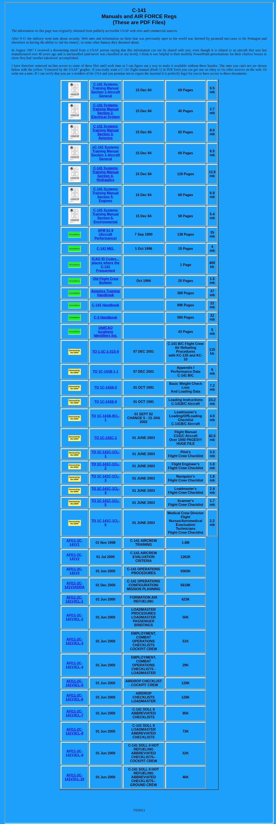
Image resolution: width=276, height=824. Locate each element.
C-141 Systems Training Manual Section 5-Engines (105, 195)
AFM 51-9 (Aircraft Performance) (105, 234)
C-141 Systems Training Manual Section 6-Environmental (105, 216)
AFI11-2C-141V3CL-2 (74, 617)
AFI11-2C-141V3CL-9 (74, 753)
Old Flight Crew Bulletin (105, 281)
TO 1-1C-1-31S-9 (105, 351)
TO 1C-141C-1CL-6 (105, 523)
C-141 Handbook (105, 305)
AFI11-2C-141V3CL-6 (74, 697)
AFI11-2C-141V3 (74, 571)
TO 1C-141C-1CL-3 (105, 478)
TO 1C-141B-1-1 (105, 371)
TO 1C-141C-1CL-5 (105, 502)
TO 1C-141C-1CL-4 (105, 490)
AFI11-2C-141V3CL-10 (74, 777)
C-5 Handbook (105, 317)
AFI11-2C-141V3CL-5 (74, 683)
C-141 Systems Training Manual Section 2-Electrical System (105, 111)
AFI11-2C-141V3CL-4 (74, 665)
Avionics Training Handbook (105, 293)
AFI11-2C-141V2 (74, 557)
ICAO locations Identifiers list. (105, 331)
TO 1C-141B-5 (105, 387)
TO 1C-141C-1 (105, 438)
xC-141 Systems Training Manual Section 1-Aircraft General (105, 153)
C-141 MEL (105, 248)
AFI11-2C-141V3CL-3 (74, 641)
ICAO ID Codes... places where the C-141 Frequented (105, 264)
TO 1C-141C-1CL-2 (105, 466)
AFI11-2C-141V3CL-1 (74, 599)
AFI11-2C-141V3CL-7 (74, 713)
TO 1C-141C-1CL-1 (105, 454)
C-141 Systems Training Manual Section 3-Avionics (105, 132)
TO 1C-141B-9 (105, 402)
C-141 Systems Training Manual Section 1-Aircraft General (105, 90)
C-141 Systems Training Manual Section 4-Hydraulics (105, 174)
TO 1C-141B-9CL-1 (105, 418)
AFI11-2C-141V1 (74, 542)
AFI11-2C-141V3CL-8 (74, 731)
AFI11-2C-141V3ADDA (74, 585)
